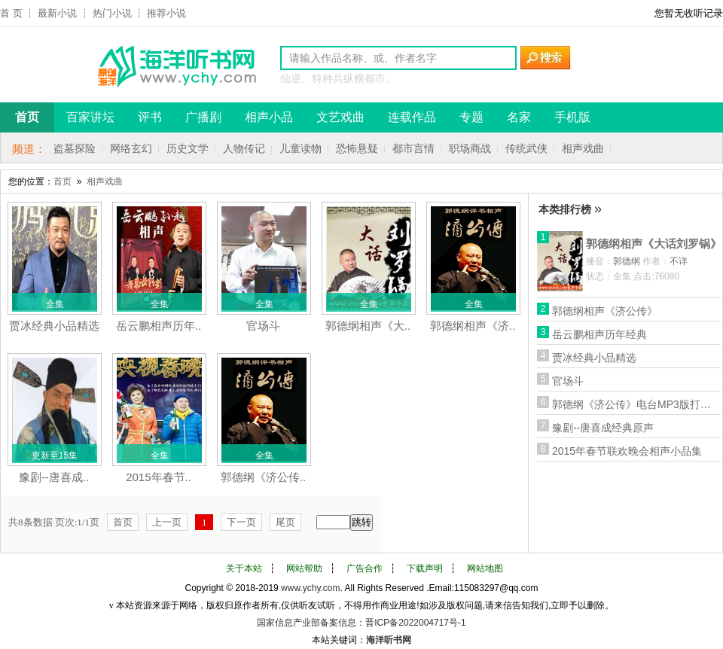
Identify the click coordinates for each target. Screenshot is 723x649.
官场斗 (263, 325)
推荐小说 (166, 13)
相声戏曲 (583, 148)
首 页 (11, 13)
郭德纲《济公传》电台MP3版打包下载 (635, 404)
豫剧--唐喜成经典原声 (603, 428)
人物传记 (244, 148)
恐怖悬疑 (357, 148)
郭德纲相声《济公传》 (604, 311)
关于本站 (244, 568)
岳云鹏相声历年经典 (599, 334)
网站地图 (485, 568)
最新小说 (57, 13)
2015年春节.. (158, 477)
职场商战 (470, 148)
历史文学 (187, 148)
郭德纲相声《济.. (472, 325)
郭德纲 (626, 261)
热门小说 (112, 13)
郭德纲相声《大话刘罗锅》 (653, 243)
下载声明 (425, 568)
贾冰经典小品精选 (54, 325)
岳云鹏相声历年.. (158, 325)
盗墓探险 (74, 148)
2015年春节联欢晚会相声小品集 (627, 451)
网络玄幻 (131, 148)
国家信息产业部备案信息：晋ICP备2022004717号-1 (361, 622)
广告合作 (364, 568)
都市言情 (413, 148)
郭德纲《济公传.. (263, 477)
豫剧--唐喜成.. (54, 477)
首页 (62, 181)
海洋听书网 (388, 640)
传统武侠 (526, 148)
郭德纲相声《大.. (367, 325)
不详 (679, 261)
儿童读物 (300, 148)
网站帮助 (304, 568)
